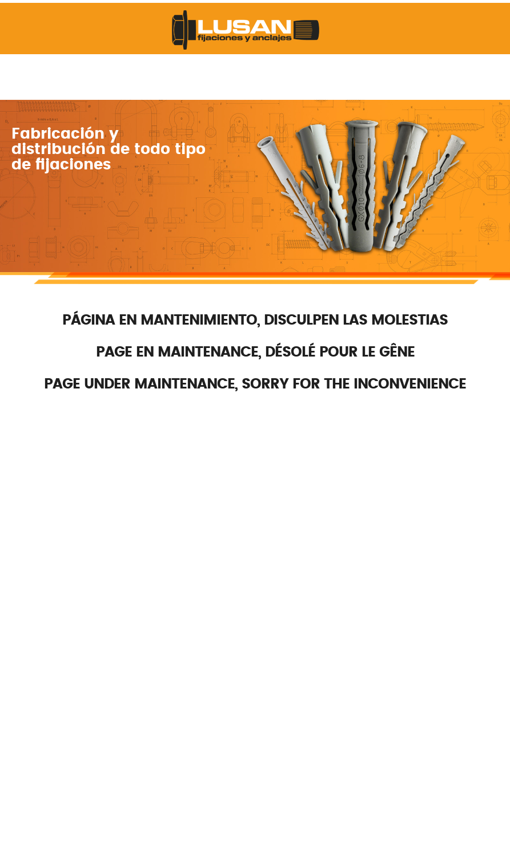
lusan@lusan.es (234, 472)
